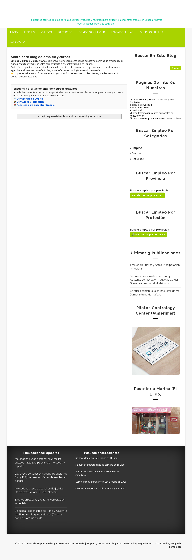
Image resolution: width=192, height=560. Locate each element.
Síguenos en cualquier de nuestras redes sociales (155, 118)
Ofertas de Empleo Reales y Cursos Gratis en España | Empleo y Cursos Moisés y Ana (87, 7)
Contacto (17, 41)
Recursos (65, 32)
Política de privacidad (141, 104)
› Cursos (135, 153)
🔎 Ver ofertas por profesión (148, 234)
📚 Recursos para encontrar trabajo (34, 104)
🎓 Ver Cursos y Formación (28, 101)
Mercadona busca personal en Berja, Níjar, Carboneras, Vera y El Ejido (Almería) (36, 492)
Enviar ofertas (122, 32)
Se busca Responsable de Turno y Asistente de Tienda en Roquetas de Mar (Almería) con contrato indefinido (154, 279)
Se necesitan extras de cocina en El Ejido (92, 457)
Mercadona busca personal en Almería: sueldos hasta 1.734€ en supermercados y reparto (39, 462)
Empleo (29, 32)
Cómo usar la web (92, 32)
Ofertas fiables (151, 32)
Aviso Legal (136, 110)
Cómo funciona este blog (24, 76)
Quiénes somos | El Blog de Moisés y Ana (152, 99)
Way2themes (144, 546)
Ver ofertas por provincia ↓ (147, 195)
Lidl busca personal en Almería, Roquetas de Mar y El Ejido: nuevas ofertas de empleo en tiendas (35, 477)
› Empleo (136, 148)
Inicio (14, 32)
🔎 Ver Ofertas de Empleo (28, 98)
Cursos (46, 32)
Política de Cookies (140, 107)
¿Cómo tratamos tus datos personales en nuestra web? (151, 114)
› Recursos (137, 158)
